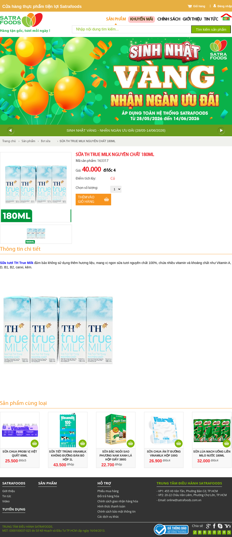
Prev (10, 131)
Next (221, 131)
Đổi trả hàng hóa (108, 496)
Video (6, 501)
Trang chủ (9, 141)
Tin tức (211, 19)
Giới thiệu (192, 19)
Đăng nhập (225, 6)
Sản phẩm (116, 19)
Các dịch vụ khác (108, 517)
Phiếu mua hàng (108, 491)
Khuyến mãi (141, 19)
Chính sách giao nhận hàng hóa (117, 501)
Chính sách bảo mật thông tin (116, 512)
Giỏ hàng (199, 6)
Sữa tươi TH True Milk (16, 263)
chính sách (168, 19)
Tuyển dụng (13, 509)
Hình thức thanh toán (111, 506)
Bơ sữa (45, 141)
